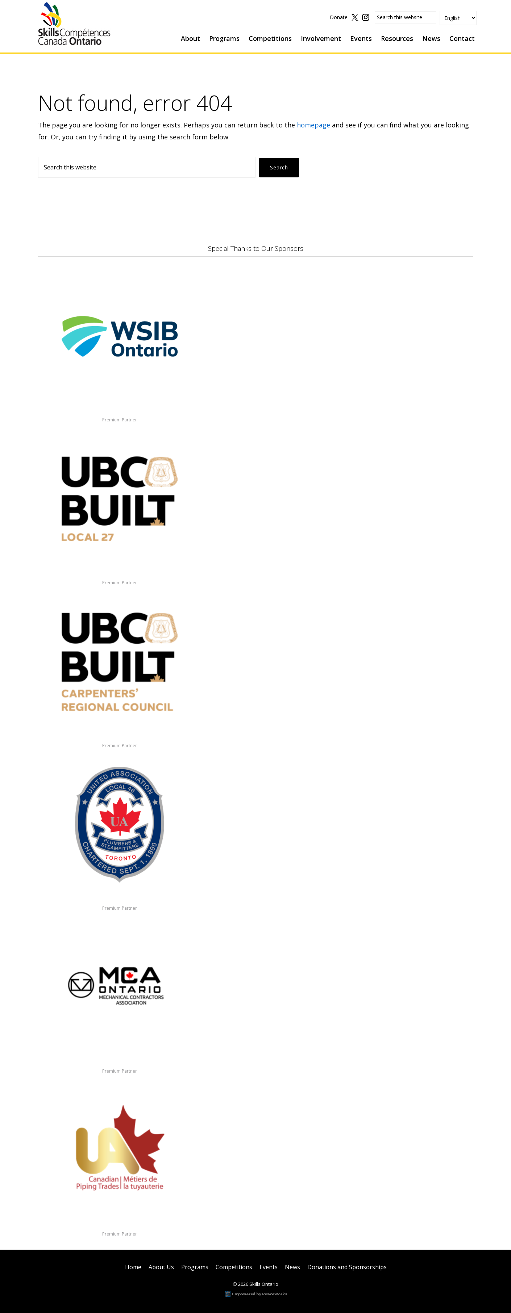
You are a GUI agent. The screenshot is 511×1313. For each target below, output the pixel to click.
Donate (339, 17)
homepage (313, 125)
